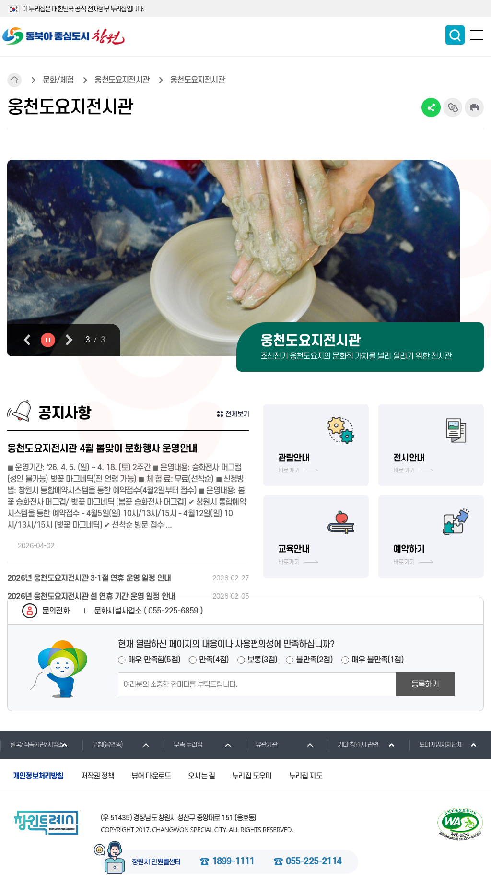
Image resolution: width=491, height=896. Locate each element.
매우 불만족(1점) (377, 660)
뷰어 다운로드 (151, 776)
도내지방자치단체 (435, 744)
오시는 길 (201, 776)
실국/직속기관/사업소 (31, 744)
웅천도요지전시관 (121, 80)
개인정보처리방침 (38, 776)
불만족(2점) (314, 660)
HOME (14, 80)
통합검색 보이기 (455, 35)
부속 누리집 (183, 744)
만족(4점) (214, 660)
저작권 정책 (97, 776)
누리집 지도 (305, 776)
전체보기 (237, 414)
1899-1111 (233, 862)
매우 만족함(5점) (154, 660)
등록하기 (425, 684)
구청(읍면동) (102, 744)
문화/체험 (58, 80)
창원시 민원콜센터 (156, 862)
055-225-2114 (313, 862)
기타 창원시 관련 (352, 744)
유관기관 (261, 744)
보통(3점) (262, 660)
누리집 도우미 (251, 776)
